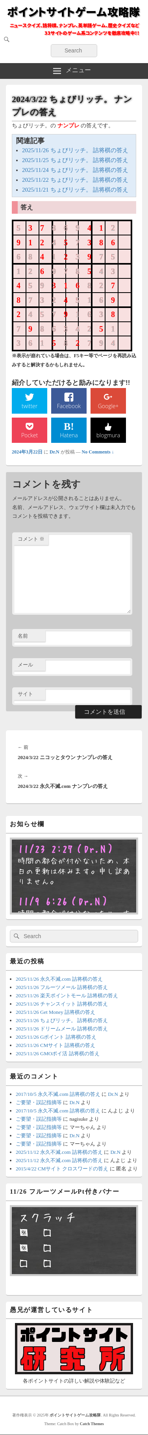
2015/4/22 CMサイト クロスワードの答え (62, 1169)
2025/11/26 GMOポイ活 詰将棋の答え (58, 1053)
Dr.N (54, 452)
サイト (25, 694)
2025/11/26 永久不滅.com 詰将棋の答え (59, 979)
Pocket (29, 435)
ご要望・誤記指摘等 (39, 1102)
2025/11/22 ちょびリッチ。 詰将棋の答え (75, 180)
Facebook (69, 406)
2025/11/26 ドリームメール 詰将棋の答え (62, 1029)
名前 (23, 636)
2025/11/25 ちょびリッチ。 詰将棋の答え (75, 160)
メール (25, 665)
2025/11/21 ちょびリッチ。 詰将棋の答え (75, 190)
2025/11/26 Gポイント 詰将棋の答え (56, 1037)
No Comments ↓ (98, 452)
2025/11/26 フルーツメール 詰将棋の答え (62, 987)
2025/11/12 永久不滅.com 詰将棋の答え (59, 1152)
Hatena (69, 435)
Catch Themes (92, 1424)
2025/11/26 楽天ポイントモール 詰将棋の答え (67, 995)
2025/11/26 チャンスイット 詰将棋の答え (62, 1004)
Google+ (108, 406)
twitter (29, 406)
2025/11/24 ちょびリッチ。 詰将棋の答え (75, 170)
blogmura (108, 435)
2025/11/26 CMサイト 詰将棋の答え (55, 1045)
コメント (31, 539)
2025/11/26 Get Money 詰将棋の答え (55, 1012)
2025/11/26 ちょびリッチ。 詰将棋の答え (75, 150)
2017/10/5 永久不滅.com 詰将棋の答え (58, 1094)
